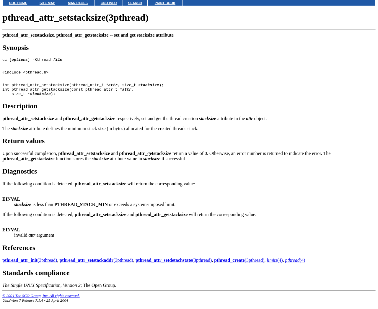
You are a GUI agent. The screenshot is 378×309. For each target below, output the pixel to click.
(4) (275, 266)
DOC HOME (18, 3)
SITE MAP (47, 3)
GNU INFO (109, 3)
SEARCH (135, 3)
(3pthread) (29, 266)
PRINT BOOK (165, 3)
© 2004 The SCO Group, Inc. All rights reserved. (41, 302)
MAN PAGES (78, 3)
